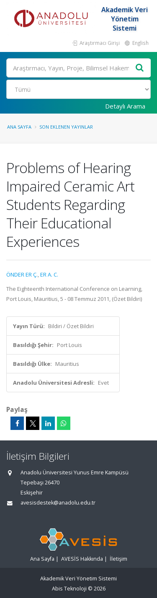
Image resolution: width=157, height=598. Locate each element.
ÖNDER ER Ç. (22, 274)
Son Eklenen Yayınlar (66, 127)
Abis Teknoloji (69, 588)
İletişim (118, 558)
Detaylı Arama (125, 106)
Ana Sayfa (19, 127)
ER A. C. (49, 274)
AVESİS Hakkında (82, 558)
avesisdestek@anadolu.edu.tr (58, 502)
